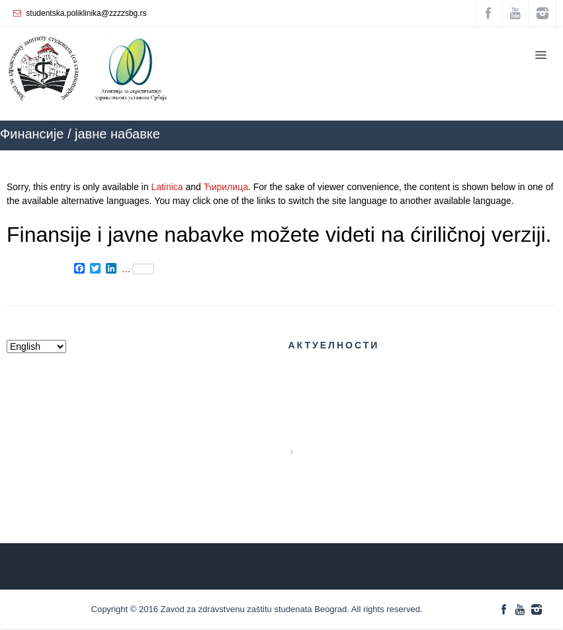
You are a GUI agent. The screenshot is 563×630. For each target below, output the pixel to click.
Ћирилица (226, 187)
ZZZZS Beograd (404, 157)
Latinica (167, 187)
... (138, 269)
